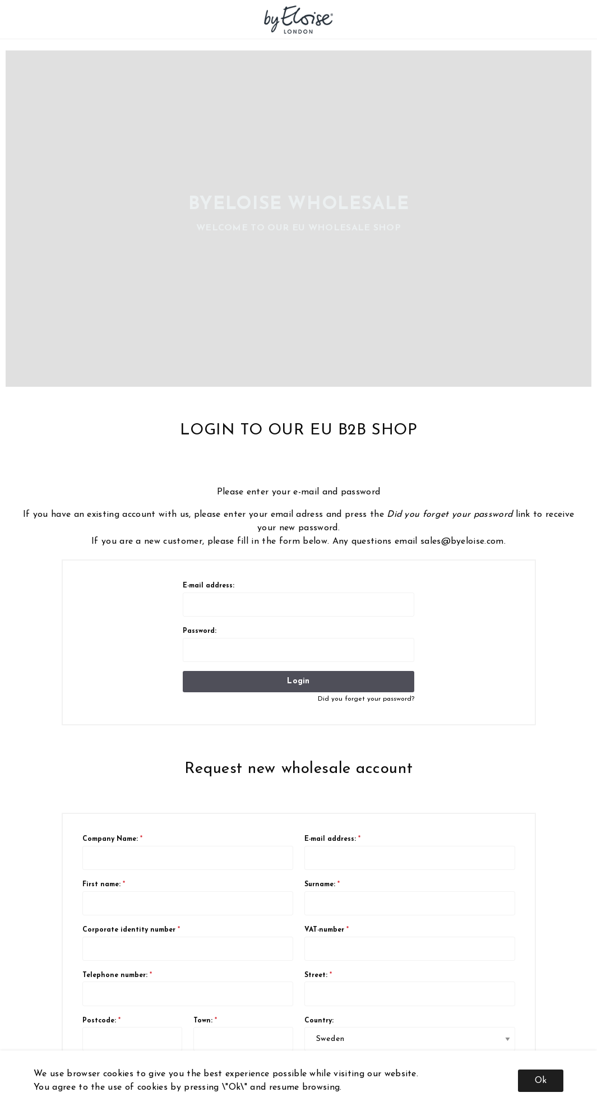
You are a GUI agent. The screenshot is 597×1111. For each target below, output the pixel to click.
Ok (541, 1080)
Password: (298, 645)
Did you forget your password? (366, 699)
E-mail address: (298, 599)
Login (298, 681)
